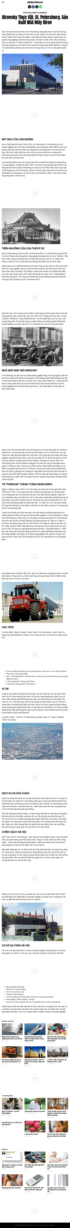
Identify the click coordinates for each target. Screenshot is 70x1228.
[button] (3, 2)
